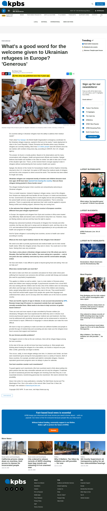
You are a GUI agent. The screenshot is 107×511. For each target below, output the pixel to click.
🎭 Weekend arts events (90, 47)
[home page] (13, 4)
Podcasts (72, 16)
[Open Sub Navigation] (21, 19)
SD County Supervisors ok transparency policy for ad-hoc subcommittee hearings (93, 461)
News (22, 16)
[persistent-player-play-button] (4, 12)
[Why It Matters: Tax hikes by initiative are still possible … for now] (66, 448)
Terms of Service (38, 507)
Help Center (60, 501)
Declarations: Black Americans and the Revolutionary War (91, 263)
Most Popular (86, 274)
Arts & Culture (49, 16)
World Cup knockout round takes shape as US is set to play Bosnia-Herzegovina (92, 327)
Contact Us (60, 489)
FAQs (58, 492)
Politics (56, 457)
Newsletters (37, 486)
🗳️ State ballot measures (90, 44)
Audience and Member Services (65, 483)
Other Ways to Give (86, 492)
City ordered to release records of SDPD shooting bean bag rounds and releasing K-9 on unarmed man (92, 316)
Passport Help (61, 498)
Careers (36, 489)
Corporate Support (85, 483)
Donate (53, 430)
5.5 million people (43, 146)
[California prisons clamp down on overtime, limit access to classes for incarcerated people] (14, 448)
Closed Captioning (62, 486)
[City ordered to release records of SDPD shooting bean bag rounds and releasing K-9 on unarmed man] (40, 448)
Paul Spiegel (21, 140)
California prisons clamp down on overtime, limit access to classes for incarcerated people (92, 306)
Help (101, 17)
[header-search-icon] (92, 4)
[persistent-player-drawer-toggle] (99, 12)
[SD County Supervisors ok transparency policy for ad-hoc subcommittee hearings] (93, 448)
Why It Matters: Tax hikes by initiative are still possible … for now (91, 336)
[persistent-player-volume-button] (8, 12)
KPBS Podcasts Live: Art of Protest (90, 232)
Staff (35, 504)
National (44, 21)
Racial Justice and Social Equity (11, 457)
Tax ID (82, 495)
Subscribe (92, 136)
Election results (9, 17)
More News (7, 438)
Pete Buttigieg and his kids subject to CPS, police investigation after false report (92, 297)
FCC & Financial (38, 492)
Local (36, 21)
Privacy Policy (37, 501)
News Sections (68, 21)
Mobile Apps (37, 495)
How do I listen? (61, 495)
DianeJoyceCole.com (33, 385)
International (55, 21)
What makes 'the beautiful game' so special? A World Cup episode (92, 202)
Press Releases (38, 498)
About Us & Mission (39, 483)
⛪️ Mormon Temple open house (92, 50)
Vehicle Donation (85, 498)
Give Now (100, 4)
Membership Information (87, 489)
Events (94, 16)
